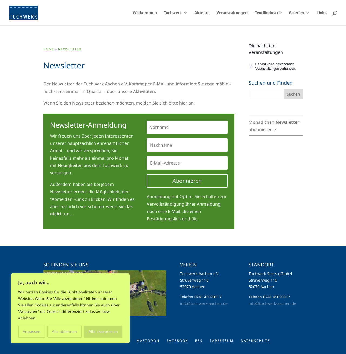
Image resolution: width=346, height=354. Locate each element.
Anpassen (32, 331)
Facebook (177, 340)
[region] (70, 308)
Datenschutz (255, 340)
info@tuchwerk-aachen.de (204, 303)
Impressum (222, 340)
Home (48, 49)
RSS (198, 340)
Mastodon (148, 340)
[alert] (276, 66)
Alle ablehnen (64, 331)
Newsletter (69, 49)
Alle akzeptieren (103, 331)
